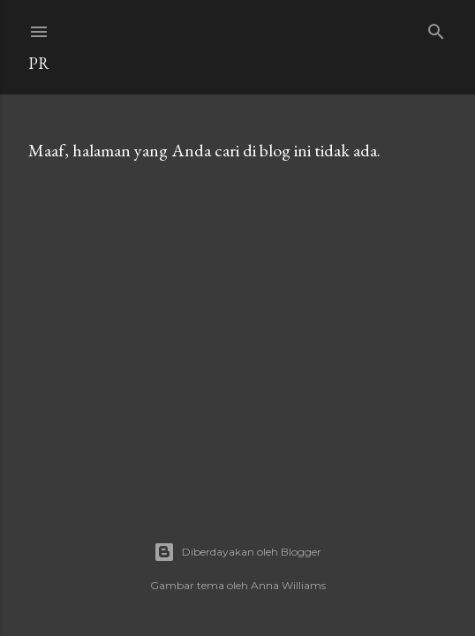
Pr (38, 63)
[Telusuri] (436, 28)
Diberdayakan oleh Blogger (237, 552)
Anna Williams (288, 585)
